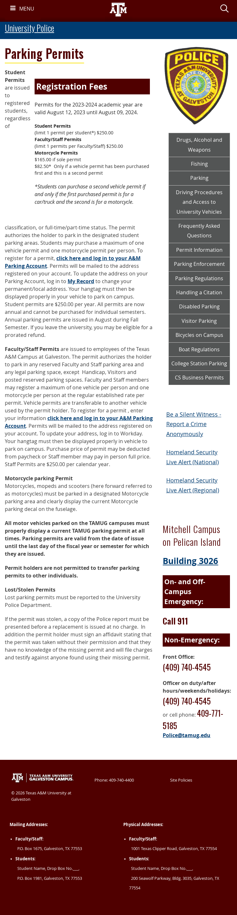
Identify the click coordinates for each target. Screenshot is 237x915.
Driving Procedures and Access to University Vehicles (199, 202)
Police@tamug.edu (186, 735)
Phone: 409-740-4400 (114, 780)
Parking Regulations (199, 278)
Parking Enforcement (199, 263)
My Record (81, 281)
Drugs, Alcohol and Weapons (199, 144)
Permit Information (199, 249)
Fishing (199, 163)
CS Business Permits (199, 377)
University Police (29, 28)
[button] (224, 10)
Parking (199, 177)
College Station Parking (199, 363)
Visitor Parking (199, 320)
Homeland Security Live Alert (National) (192, 457)
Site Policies (181, 780)
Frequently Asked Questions (199, 230)
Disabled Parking (199, 306)
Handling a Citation (199, 292)
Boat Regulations (199, 349)
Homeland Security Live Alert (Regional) (192, 485)
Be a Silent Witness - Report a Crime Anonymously (193, 424)
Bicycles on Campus (199, 334)
